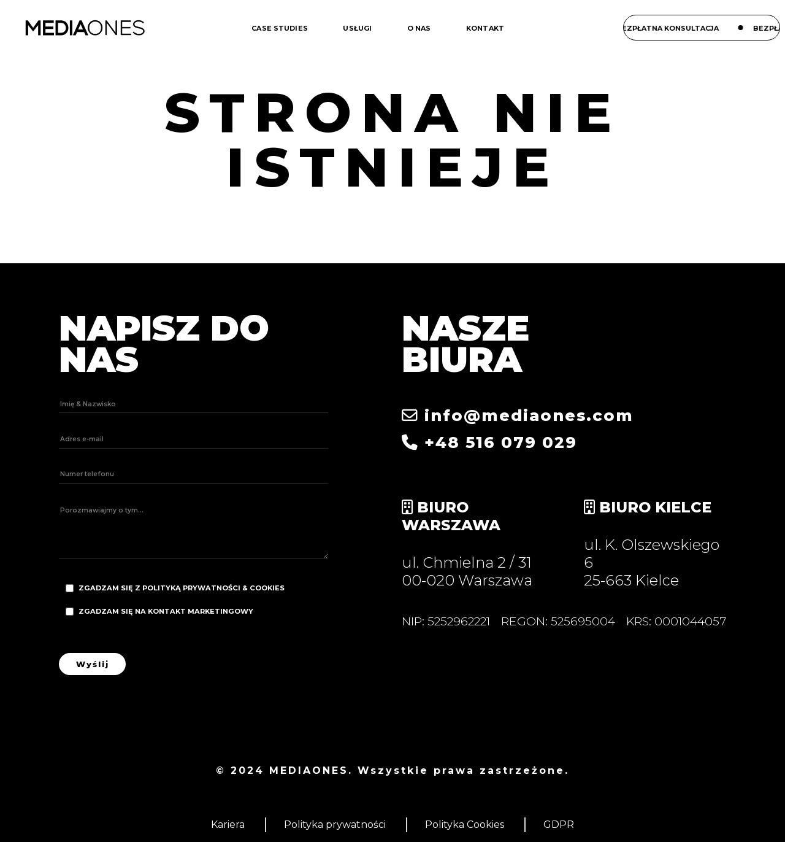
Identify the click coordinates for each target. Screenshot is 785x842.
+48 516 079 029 (489, 442)
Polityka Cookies (464, 824)
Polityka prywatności (335, 824)
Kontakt (485, 28)
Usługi (357, 28)
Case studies (279, 28)
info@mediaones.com (518, 415)
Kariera (228, 824)
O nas (419, 28)
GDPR (558, 824)
